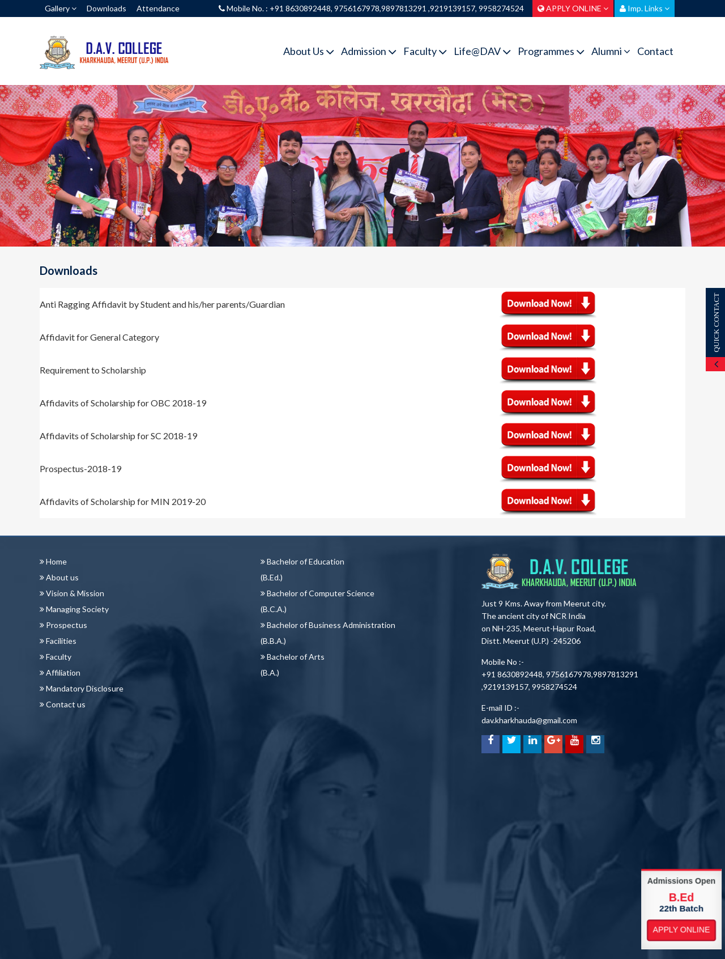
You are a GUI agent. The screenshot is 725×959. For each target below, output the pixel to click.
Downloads (106, 8)
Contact (655, 51)
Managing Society (74, 609)
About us (59, 577)
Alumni (610, 51)
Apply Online (681, 930)
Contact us (63, 704)
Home (53, 561)
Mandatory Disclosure (81, 688)
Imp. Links (644, 8)
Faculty (425, 51)
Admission (368, 51)
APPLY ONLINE (573, 8)
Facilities (58, 641)
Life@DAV (482, 51)
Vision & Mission (72, 593)
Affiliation (60, 672)
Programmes (551, 51)
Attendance (158, 8)
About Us (308, 51)
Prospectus (63, 625)
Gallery (60, 8)
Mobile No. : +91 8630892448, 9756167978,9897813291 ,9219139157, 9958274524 (371, 8)
